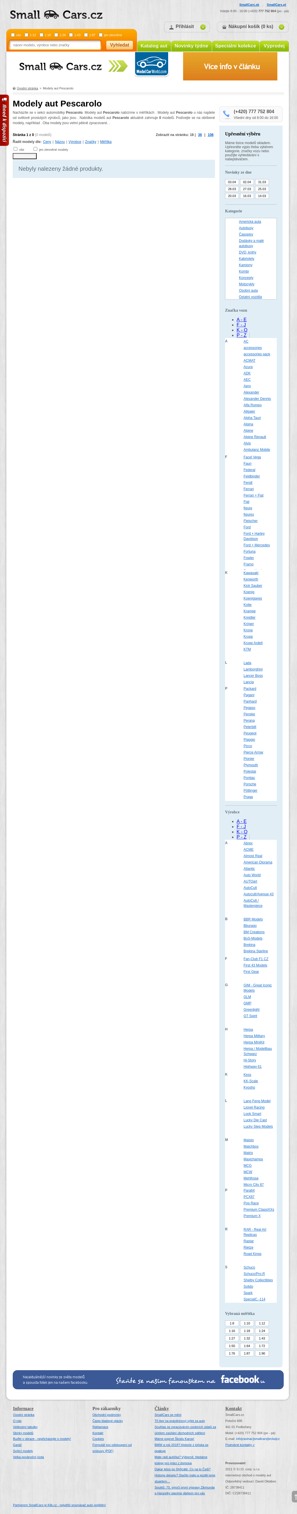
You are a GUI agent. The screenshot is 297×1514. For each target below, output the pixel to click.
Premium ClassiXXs (259, 1210)
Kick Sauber (253, 586)
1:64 (247, 1346)
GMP (247, 1003)
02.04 (247, 182)
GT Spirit (250, 1016)
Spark (248, 1293)
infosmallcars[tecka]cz (258, 1438)
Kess (247, 1075)
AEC (247, 380)
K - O (242, 330)
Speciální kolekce (235, 46)
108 (211, 135)
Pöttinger (250, 791)
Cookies (98, 1438)
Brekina (249, 945)
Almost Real (253, 856)
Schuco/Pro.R (254, 1274)
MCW (248, 1172)
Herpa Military (254, 1036)
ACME (249, 850)
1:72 (262, 1346)
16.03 (247, 196)
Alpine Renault (255, 437)
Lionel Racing (254, 1107)
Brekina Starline (256, 951)
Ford (247, 527)
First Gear (251, 972)
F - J (241, 324)
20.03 (232, 196)
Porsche (250, 784)
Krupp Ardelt (253, 643)
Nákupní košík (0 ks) (251, 26)
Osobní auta (248, 291)
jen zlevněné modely (53, 149)
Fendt (248, 483)
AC (246, 341)
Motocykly (246, 284)
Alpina (248, 424)
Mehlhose (251, 1178)
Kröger (249, 624)
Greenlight (251, 1010)
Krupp (248, 637)
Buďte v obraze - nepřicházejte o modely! (42, 1438)
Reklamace (100, 1427)
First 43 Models (255, 965)
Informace (23, 1408)
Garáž (17, 1445)
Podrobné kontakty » (240, 1445)
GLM (247, 997)
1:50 (232, 1346)
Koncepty (246, 278)
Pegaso (249, 708)
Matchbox (251, 1146)
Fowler (249, 558)
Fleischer (251, 521)
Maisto (249, 1140)
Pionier (249, 759)
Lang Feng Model (257, 1101)
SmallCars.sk (249, 4)
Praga (248, 797)
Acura (248, 367)
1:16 (232, 1331)
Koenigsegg (253, 598)
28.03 (232, 189)
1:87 (92, 35)
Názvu (60, 142)
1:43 (77, 35)
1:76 (232, 1353)
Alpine (248, 431)
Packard (250, 689)
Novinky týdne (191, 46)
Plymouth (251, 765)
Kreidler (249, 617)
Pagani (249, 695)
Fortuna (249, 552)
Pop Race (251, 1203)
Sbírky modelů (23, 1433)
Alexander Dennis (257, 399)
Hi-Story (250, 1060)
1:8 (232, 1323)
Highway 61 (253, 1067)
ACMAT (249, 361)
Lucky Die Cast (255, 1120)
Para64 (249, 1190)
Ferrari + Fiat (253, 495)
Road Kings (252, 1254)
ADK (247, 373)
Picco (248, 746)
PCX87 (249, 1197)
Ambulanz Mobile (257, 450)
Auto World (252, 875)
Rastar (249, 1241)
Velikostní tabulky (25, 1427)
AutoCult (250, 888)
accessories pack (257, 354)
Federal (249, 470)
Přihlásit (185, 26)
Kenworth (251, 579)
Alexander (251, 392)
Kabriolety (246, 259)
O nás (17, 1421)
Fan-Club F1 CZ (256, 959)
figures (249, 514)
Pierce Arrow (253, 752)
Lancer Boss (253, 676)
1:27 (232, 1338)
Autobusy (246, 228)
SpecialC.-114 (254, 1299)
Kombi (244, 271)
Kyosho (249, 1087)
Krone (248, 630)
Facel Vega (252, 457)
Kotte (248, 605)
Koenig (249, 592)
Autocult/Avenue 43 (259, 894)
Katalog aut (154, 46)
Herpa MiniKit (254, 1042)
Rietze (248, 1247)
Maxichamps (253, 1159)
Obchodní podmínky (106, 1414)
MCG (248, 1166)
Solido (248, 1287)
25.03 (262, 189)
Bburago (250, 926)
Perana (249, 721)
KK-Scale (251, 1081)
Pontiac (249, 778)
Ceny (47, 142)
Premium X (252, 1216)
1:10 (247, 1323)
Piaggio (249, 740)
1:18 (48, 35)
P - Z (241, 335)
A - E (242, 319)
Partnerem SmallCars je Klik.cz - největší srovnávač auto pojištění (59, 1505)
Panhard (250, 701)
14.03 (262, 196)
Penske (249, 714)
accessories (253, 348)
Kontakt (97, 1433)
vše (18, 35)
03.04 (232, 182)
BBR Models (253, 919)
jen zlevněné (113, 35)
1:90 (262, 1353)
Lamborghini (253, 669)
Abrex (248, 843)
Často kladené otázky (107, 1421)
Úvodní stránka (27, 88)
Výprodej (274, 46)
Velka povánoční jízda (28, 1457)
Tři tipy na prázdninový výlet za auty (180, 1421)
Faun (247, 464)
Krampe (250, 611)
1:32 (247, 1338)
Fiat (246, 502)
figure (248, 508)
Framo (249, 564)
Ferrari (249, 489)
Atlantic (249, 869)
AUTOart (250, 881)
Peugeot (250, 733)
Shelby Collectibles (258, 1280)
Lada (247, 663)
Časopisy (246, 234)
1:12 (33, 35)
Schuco (249, 1267)
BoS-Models (253, 938)
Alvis (247, 443)
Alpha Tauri (252, 418)
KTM (247, 649)
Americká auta (250, 222)
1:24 (63, 35)
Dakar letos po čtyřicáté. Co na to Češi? (183, 1469)
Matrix (248, 1153)
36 (200, 135)
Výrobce (74, 142)
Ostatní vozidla (250, 297)
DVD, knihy (247, 252)
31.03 (262, 182)
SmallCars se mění (168, 1414)
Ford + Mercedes (257, 545)
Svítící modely (23, 1451)
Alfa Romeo (253, 405)
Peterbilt (250, 727)
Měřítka (106, 142)
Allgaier (249, 411)
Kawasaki (251, 573)
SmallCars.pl (276, 4)
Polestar (250, 771)
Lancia (249, 682)
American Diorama (258, 862)
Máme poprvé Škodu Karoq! (174, 1438)
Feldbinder (252, 476)
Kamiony (246, 265)
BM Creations (254, 932)
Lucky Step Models (258, 1127)
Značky (90, 142)
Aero (247, 386)
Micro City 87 (254, 1185)
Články (162, 1408)
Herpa (248, 1030)
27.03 (247, 189)
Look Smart (252, 1114)
